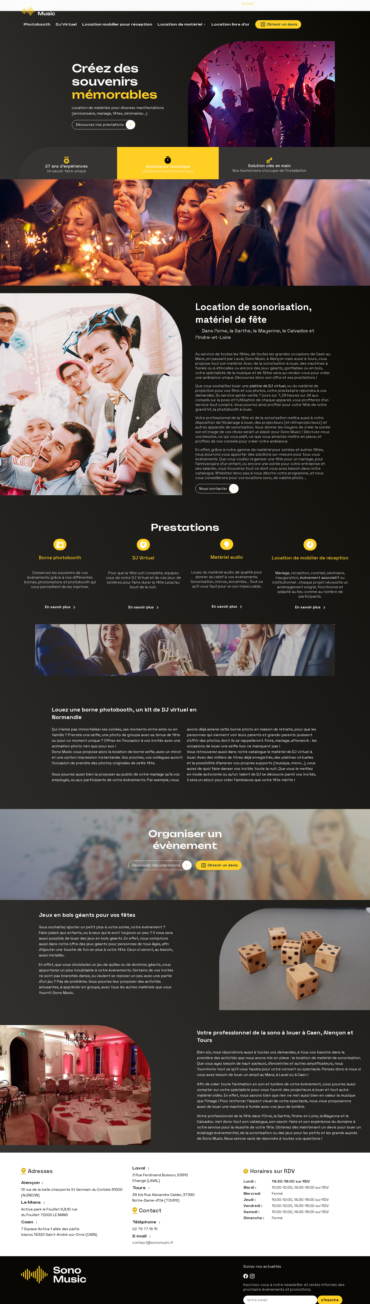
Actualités (317, 3)
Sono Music (268, 3)
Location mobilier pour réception (117, 24)
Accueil (247, 3)
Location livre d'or (230, 24)
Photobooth (37, 24)
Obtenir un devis (279, 24)
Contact (339, 3)
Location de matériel (180, 24)
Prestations (293, 3)
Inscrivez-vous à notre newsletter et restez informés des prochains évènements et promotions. (293, 1277)
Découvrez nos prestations (105, 120)
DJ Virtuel (66, 24)
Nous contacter (218, 483)
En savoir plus (60, 599)
